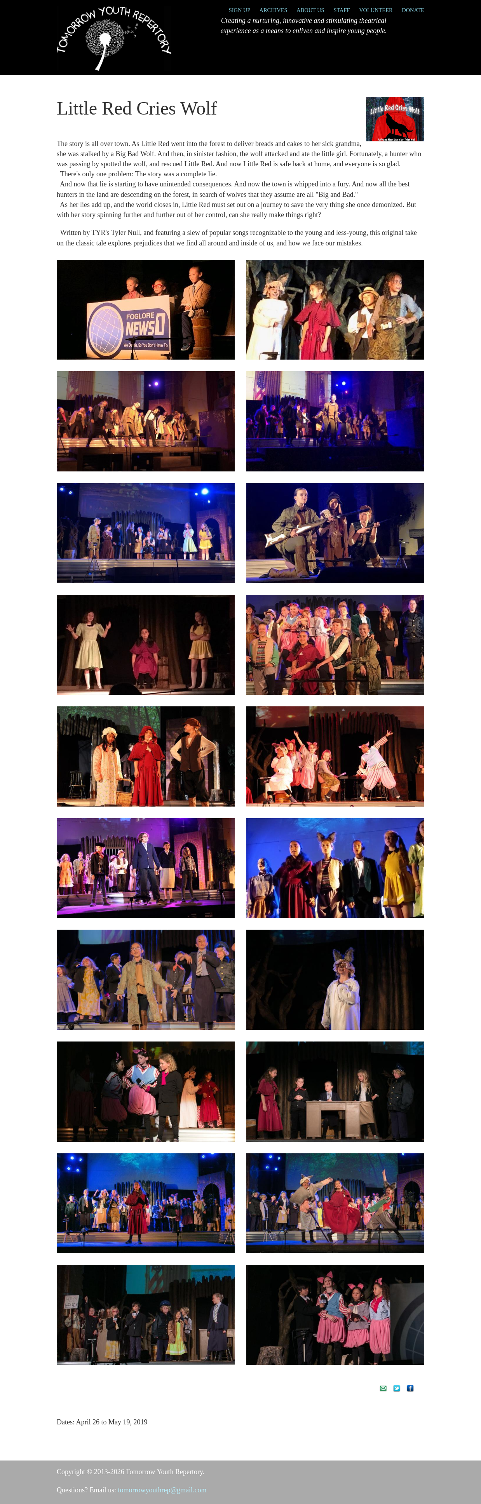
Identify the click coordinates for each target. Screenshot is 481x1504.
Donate (413, 10)
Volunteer (375, 10)
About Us (310, 10)
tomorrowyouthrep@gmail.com (162, 1490)
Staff (341, 10)
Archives (274, 10)
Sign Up (239, 10)
